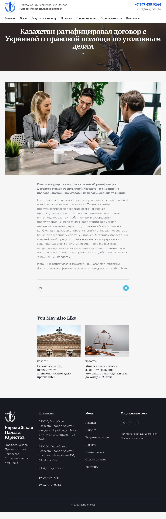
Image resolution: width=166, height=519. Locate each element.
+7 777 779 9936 (50, 485)
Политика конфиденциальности (139, 441)
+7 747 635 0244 (148, 4)
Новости (42, 362)
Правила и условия (132, 445)
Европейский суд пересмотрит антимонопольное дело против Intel (56, 373)
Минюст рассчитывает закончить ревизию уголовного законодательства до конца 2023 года (103, 375)
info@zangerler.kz (149, 9)
